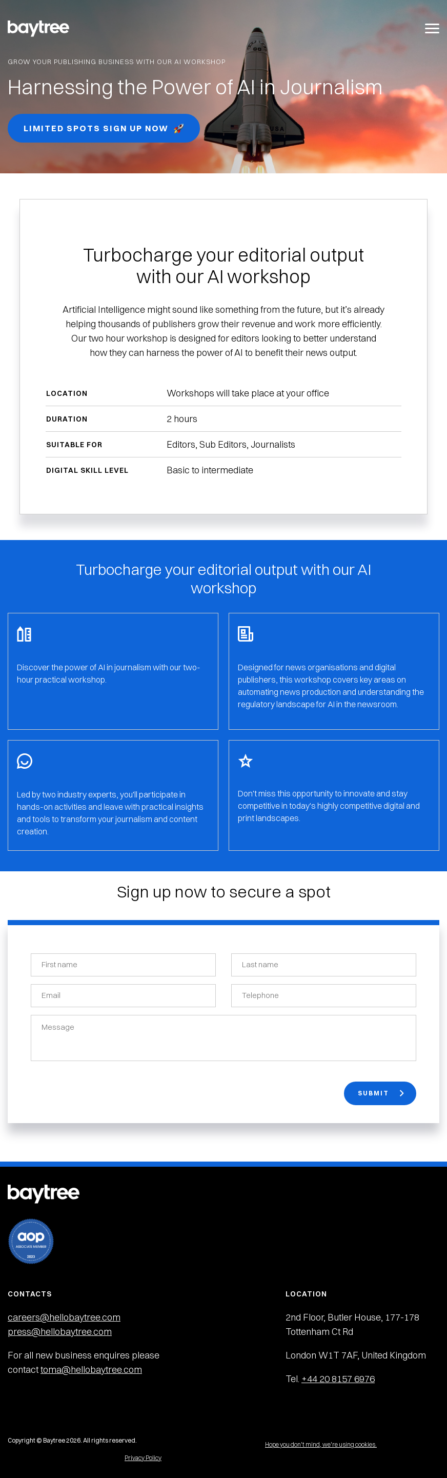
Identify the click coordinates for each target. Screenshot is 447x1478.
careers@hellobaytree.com (64, 1317)
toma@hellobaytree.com (91, 1369)
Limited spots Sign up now (104, 128)
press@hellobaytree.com (60, 1331)
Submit (381, 1093)
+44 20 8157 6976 (338, 1379)
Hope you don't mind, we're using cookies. (321, 1444)
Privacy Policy (143, 1458)
